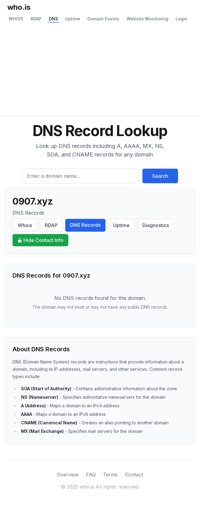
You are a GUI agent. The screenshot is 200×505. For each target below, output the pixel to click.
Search (160, 176)
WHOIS (16, 18)
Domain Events (103, 18)
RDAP (35, 18)
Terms (110, 475)
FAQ (91, 475)
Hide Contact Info (40, 240)
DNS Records (85, 225)
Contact (134, 475)
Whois (25, 225)
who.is (18, 7)
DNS (53, 18)
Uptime (72, 18)
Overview (68, 475)
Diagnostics (155, 225)
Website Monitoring (147, 18)
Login (182, 18)
